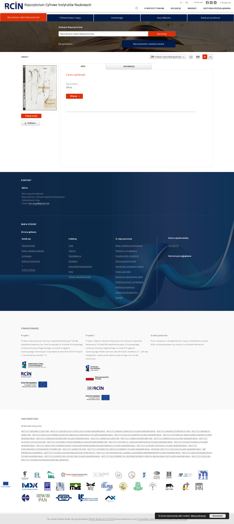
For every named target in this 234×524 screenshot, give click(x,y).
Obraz (69, 87)
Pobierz (29, 123)
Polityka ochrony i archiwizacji (129, 282)
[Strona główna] (136, 8)
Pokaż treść (31, 116)
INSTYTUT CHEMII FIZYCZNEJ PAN (105, 438)
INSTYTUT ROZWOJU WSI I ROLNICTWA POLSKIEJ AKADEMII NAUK (72, 456)
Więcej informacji (198, 516)
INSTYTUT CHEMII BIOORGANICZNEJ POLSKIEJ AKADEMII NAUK (63, 438)
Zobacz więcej (28, 269)
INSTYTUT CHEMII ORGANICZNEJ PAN (137, 438)
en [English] (187, 2)
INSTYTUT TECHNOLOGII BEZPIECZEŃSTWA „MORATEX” (45, 460)
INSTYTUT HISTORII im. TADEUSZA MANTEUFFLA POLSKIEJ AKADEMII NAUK (141, 442)
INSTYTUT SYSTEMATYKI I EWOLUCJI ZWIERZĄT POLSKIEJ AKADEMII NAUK (118, 449)
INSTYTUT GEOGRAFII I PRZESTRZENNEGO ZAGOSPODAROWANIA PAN (77, 442)
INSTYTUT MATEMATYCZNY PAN (35, 431)
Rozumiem (218, 516)
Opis (71, 271)
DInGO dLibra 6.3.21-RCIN (101, 519)
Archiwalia (26, 256)
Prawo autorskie (123, 271)
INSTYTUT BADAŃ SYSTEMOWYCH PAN (173, 431)
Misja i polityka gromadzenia (129, 245)
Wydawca (73, 261)
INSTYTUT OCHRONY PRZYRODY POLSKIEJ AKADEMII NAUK (162, 445)
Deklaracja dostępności (127, 292)
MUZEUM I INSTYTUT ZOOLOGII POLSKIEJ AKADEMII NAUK (176, 449)
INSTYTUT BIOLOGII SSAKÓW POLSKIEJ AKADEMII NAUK (138, 435)
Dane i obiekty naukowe (33, 250)
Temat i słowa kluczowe (80, 276)
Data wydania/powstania (80, 266)
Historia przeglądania (217, 8)
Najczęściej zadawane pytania (129, 266)
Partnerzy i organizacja (126, 250)
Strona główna (28, 232)
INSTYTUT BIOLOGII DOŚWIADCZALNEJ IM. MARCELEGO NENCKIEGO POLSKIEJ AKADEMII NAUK (72, 435)
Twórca (72, 250)
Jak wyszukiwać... (66, 44)
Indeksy (192, 8)
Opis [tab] (83, 66)
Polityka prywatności (125, 287)
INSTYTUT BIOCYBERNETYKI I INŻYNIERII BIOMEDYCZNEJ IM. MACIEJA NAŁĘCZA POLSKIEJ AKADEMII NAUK (146, 456)
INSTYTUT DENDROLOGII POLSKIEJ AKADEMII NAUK (176, 438)
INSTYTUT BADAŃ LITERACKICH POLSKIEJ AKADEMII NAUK (131, 431)
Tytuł (71, 245)
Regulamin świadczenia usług (129, 276)
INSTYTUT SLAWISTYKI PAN (74, 449)
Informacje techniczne (126, 261)
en (210, 57)
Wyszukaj (162, 33)
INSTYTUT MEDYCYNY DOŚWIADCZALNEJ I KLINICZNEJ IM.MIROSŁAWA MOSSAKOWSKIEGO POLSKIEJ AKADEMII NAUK (86, 445)
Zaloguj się (225, 2)
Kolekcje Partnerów (31, 261)
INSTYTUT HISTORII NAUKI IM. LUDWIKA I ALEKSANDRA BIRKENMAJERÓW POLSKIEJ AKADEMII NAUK (139, 452)
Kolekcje (176, 8)
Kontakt (119, 297)
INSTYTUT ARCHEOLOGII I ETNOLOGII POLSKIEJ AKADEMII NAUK (77, 431)
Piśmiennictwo (28, 245)
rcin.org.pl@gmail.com (39, 203)
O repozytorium (154, 8)
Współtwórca (75, 256)
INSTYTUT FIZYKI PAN (201, 456)
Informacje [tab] (129, 66)
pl (205, 57)
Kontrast (198, 2)
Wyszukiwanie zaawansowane (148, 43)
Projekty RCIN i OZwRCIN (127, 256)
